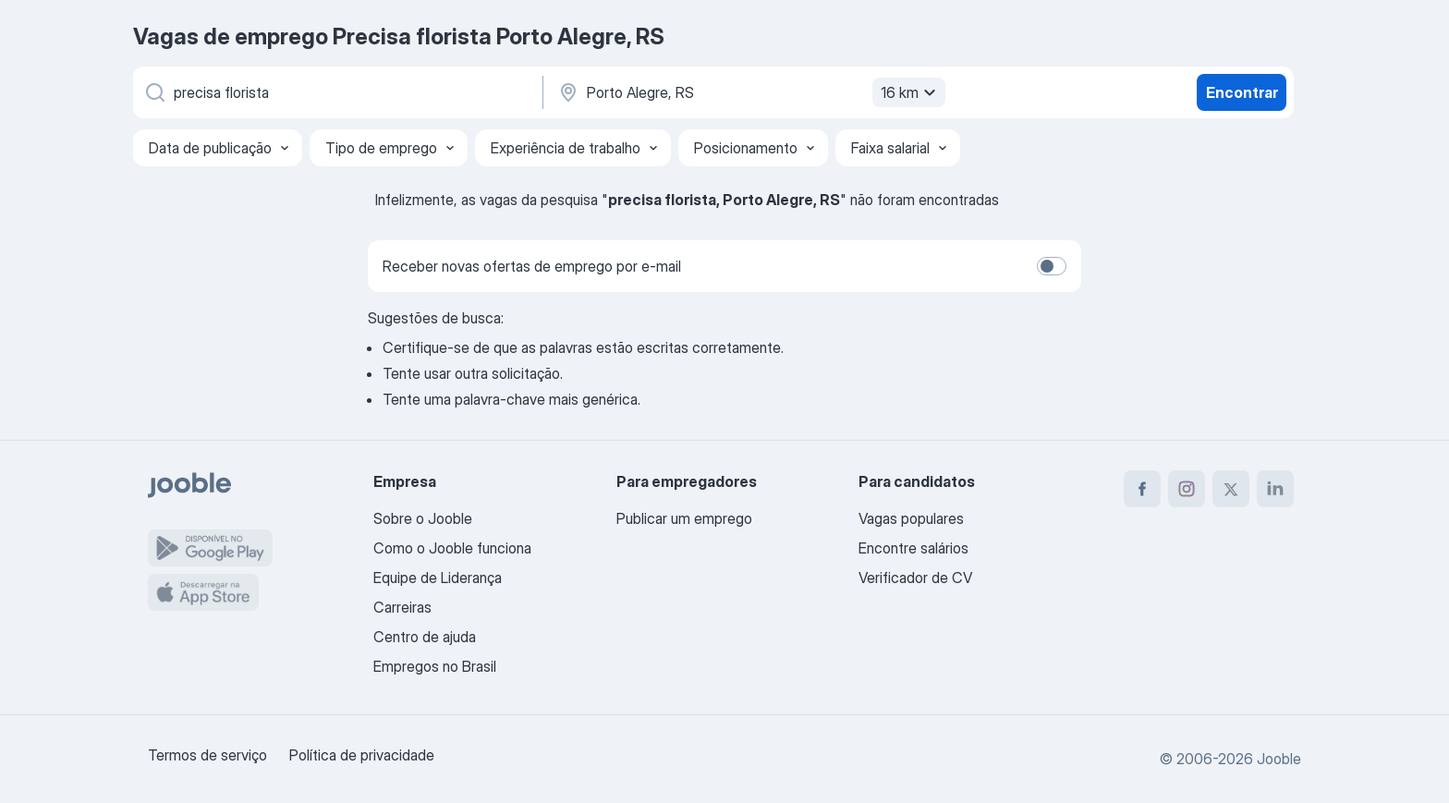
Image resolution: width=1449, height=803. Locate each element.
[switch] (1051, 266)
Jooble (1279, 758)
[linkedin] (1275, 488)
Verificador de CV (915, 577)
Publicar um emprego (684, 518)
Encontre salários (913, 548)
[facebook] (1142, 488)
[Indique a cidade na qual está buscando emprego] (749, 92)
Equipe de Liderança (437, 577)
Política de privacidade (361, 755)
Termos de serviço (207, 755)
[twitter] (1230, 488)
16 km (911, 92)
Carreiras (402, 607)
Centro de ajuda (424, 636)
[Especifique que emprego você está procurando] (336, 92)
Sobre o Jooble (422, 518)
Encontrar (1242, 92)
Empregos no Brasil (434, 666)
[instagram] (1186, 488)
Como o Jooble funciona (452, 548)
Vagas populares (911, 518)
